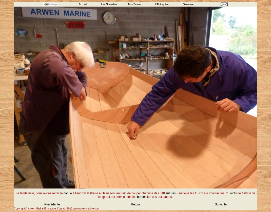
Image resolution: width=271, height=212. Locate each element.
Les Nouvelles (109, 4)
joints (233, 193)
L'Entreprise (161, 4)
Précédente (52, 204)
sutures (171, 193)
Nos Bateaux (135, 4)
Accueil (83, 4)
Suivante (221, 204)
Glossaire (188, 4)
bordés (141, 197)
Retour (135, 204)
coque (68, 193)
